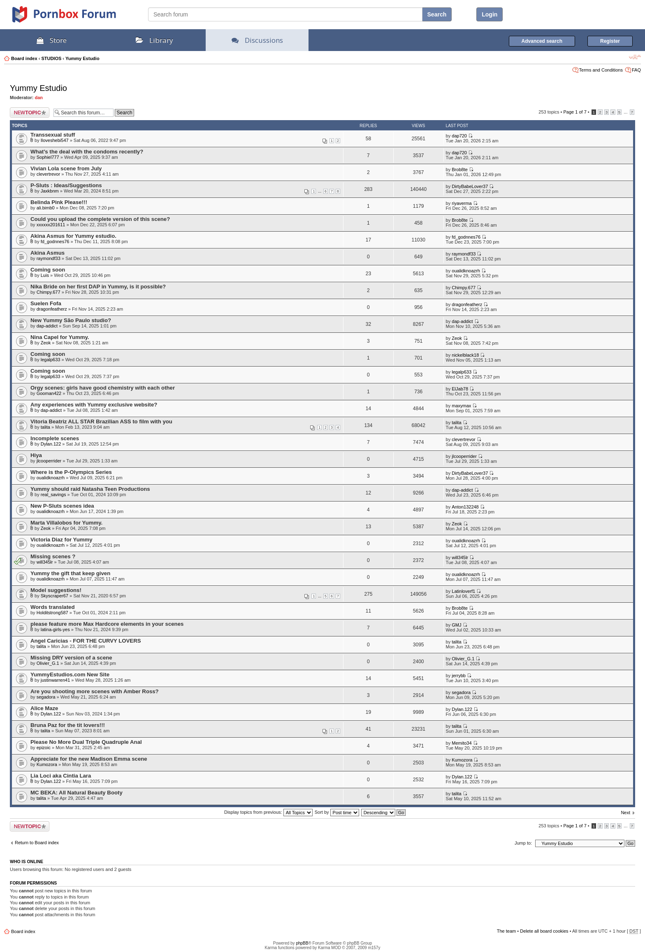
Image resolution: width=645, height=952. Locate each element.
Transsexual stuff (52, 135)
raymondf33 (48, 258)
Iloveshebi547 (55, 140)
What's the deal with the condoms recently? (86, 152)
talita (45, 427)
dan (39, 97)
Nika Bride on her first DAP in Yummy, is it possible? (98, 286)
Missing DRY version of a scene (71, 658)
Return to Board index (37, 842)
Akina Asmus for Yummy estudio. (73, 236)
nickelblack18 (465, 355)
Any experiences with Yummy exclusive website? (93, 405)
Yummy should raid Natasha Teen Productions (90, 489)
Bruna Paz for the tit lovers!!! (67, 725)
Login (489, 14)
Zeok (46, 342)
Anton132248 (465, 506)
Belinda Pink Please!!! (58, 202)
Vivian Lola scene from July (66, 168)
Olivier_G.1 (48, 663)
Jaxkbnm (50, 190)
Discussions (257, 40)
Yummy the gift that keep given (70, 573)
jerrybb (459, 675)
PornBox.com (74, 17)
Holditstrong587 (52, 612)
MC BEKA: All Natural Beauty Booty (76, 792)
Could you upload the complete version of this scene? (100, 219)
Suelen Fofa (45, 303)
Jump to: (523, 843)
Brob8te (460, 169)
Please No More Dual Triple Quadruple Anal (86, 742)
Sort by (337, 812)
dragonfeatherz (52, 308)
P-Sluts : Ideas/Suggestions (66, 185)
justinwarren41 (55, 680)
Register (610, 41)
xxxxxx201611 (51, 224)
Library (154, 40)
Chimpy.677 (48, 292)
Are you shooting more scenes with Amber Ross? (94, 691)
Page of (574, 111)
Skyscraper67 (54, 595)
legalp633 (50, 359)
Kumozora (47, 764)
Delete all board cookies (544, 931)
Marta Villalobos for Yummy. (66, 523)
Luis (45, 275)
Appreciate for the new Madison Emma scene (88, 759)
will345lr (45, 562)
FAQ (636, 69)
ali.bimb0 (46, 207)
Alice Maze (44, 708)
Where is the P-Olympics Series (71, 472)
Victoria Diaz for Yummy (61, 539)
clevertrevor (48, 174)
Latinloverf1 (463, 591)
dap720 (459, 135)
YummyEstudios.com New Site (69, 674)
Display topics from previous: (268, 812)
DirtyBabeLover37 (470, 186)
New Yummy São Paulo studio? (70, 320)
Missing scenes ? (52, 556)
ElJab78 (460, 388)
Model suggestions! (55, 590)
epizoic (44, 747)
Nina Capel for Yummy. (59, 337)
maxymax (461, 405)
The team (506, 931)
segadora (46, 696)
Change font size (635, 56)
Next (625, 812)
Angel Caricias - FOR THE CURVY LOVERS (85, 641)
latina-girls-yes (55, 629)
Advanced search (542, 41)
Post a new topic (29, 112)
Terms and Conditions (601, 69)
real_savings (53, 494)
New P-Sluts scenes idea (62, 506)
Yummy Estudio (82, 58)
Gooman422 (49, 393)
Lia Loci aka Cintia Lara (60, 776)
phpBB (302, 943)
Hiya (36, 455)
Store (52, 40)
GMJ (456, 624)
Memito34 (461, 743)
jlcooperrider (49, 460)
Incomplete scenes (54, 438)
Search (437, 14)
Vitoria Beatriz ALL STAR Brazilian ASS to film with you (101, 421)
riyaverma (461, 203)
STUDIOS (51, 58)
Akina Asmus (47, 253)
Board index (24, 58)
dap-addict (47, 325)
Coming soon (47, 270)
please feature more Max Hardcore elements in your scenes (106, 624)
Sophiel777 (48, 157)
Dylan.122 (51, 443)
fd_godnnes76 (55, 241)
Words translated (52, 607)
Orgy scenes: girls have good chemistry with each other (102, 388)
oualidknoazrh (466, 270)
